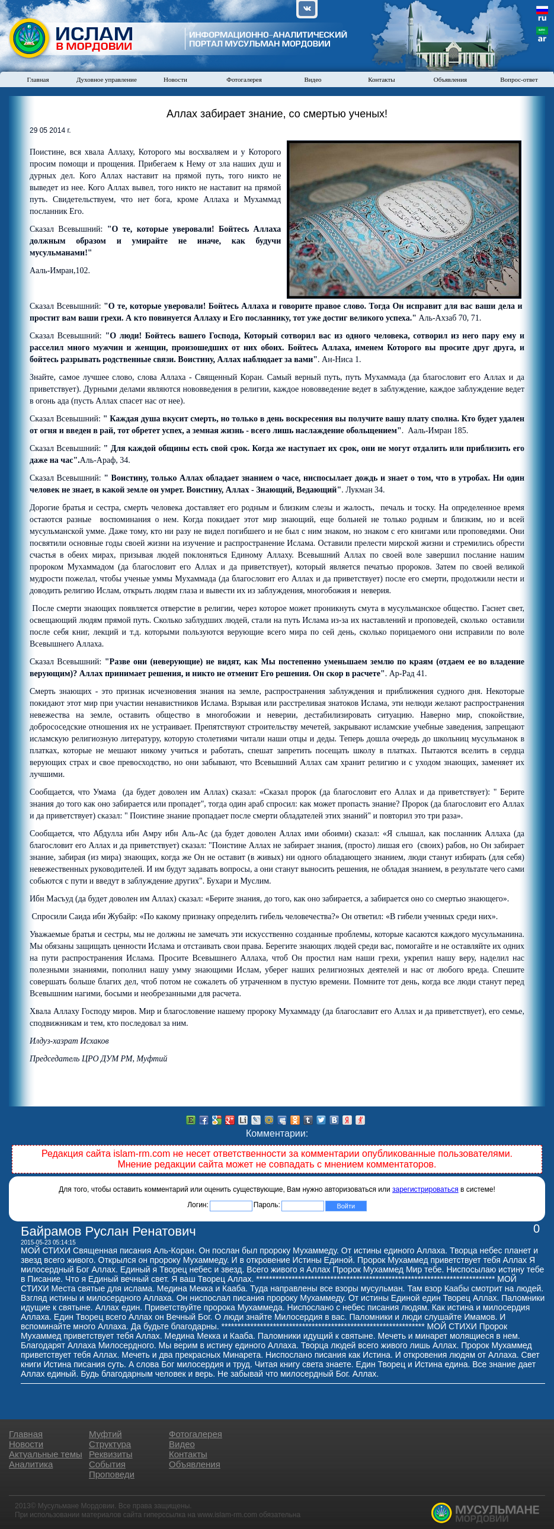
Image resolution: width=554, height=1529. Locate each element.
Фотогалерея (244, 79)
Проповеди (112, 1474)
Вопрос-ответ (519, 79)
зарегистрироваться (425, 1189)
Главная (38, 79)
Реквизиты (111, 1454)
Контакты (381, 79)
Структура (110, 1444)
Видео (312, 79)
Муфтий (105, 1434)
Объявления (450, 79)
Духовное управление (106, 79)
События (107, 1464)
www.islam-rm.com (227, 1515)
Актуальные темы (45, 1454)
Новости (175, 79)
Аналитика (31, 1464)
